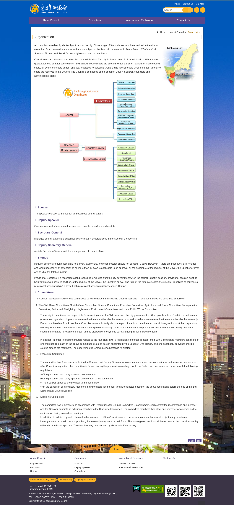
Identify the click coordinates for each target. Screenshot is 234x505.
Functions (35, 467)
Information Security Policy (42, 479)
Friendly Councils (127, 463)
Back (191, 441)
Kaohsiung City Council (55, 9)
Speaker (79, 463)
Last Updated (36, 486)
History (33, 471)
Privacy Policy (65, 479)
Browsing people (37, 489)
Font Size (196, 10)
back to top (201, 503)
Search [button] (185, 10)
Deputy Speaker (82, 467)
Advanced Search (190, 10)
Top (198, 441)
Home (163, 32)
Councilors (95, 20)
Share (202, 10)
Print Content (200, 37)
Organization (194, 32)
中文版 (177, 4)
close (116, 449)
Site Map (200, 4)
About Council (50, 20)
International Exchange (139, 20)
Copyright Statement (85, 479)
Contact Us (187, 4)
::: (1, 454)
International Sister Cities (131, 467)
